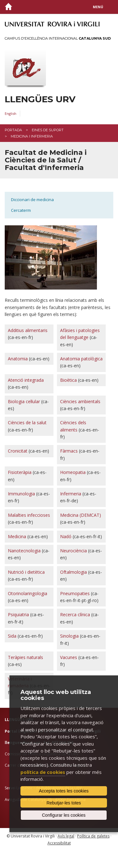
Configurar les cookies (64, 815)
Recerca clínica (75, 614)
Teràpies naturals (25, 657)
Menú (98, 7)
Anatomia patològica (81, 359)
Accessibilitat (59, 843)
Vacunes (68, 657)
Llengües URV (40, 99)
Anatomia (18, 359)
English (10, 113)
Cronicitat (17, 451)
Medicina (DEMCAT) (80, 515)
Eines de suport (48, 130)
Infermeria (70, 494)
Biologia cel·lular (24, 401)
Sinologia (69, 636)
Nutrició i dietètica (26, 572)
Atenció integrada (26, 380)
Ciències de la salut (27, 423)
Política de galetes (93, 836)
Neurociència (73, 551)
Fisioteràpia (19, 472)
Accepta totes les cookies (64, 790)
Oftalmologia (73, 572)
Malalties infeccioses (29, 515)
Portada (13, 130)
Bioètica (68, 380)
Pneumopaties (75, 593)
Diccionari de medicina (32, 199)
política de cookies (42, 772)
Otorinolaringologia (27, 593)
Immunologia (21, 494)
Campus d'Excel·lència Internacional (58, 38)
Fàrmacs (69, 451)
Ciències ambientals (80, 401)
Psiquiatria (18, 614)
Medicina (17, 536)
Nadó (65, 536)
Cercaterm (21, 210)
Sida (12, 636)
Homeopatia (73, 472)
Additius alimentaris (28, 330)
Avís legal (66, 836)
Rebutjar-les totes (64, 802)
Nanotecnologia (24, 551)
